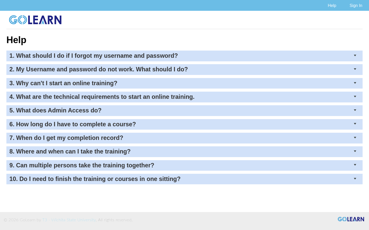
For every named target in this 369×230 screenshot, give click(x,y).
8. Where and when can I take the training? (183, 151)
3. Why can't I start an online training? (183, 83)
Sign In (356, 5)
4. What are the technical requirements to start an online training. (183, 96)
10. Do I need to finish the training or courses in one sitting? (183, 179)
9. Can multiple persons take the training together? (183, 165)
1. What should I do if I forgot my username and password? (183, 55)
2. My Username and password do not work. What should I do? (183, 69)
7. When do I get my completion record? (183, 138)
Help (332, 5)
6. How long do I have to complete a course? (183, 124)
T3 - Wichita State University (69, 219)
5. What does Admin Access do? (183, 110)
